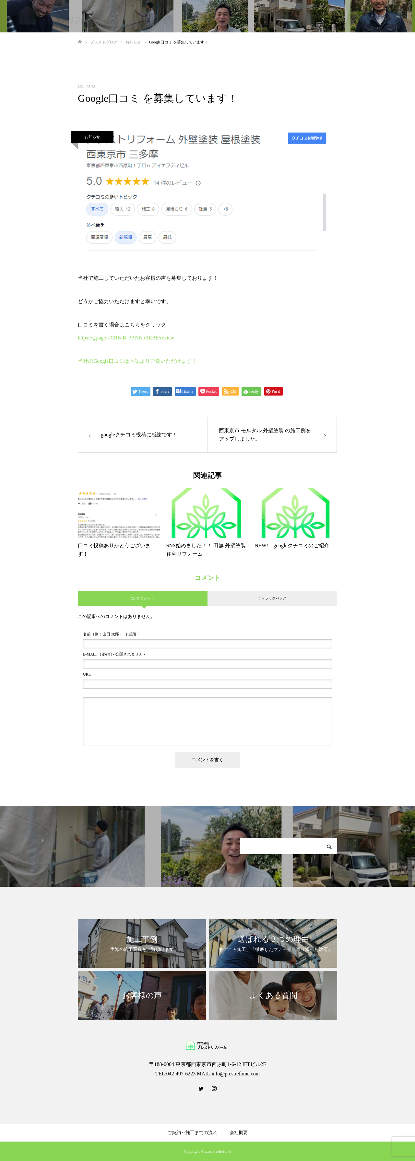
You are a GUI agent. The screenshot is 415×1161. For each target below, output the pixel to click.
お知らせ (92, 137)
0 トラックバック (272, 598)
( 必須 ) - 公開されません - (114, 654)
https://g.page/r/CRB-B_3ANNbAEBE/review (126, 337)
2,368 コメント (142, 598)
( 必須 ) (110, 634)
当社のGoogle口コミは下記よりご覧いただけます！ (137, 361)
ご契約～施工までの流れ (192, 1132)
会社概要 (239, 1132)
